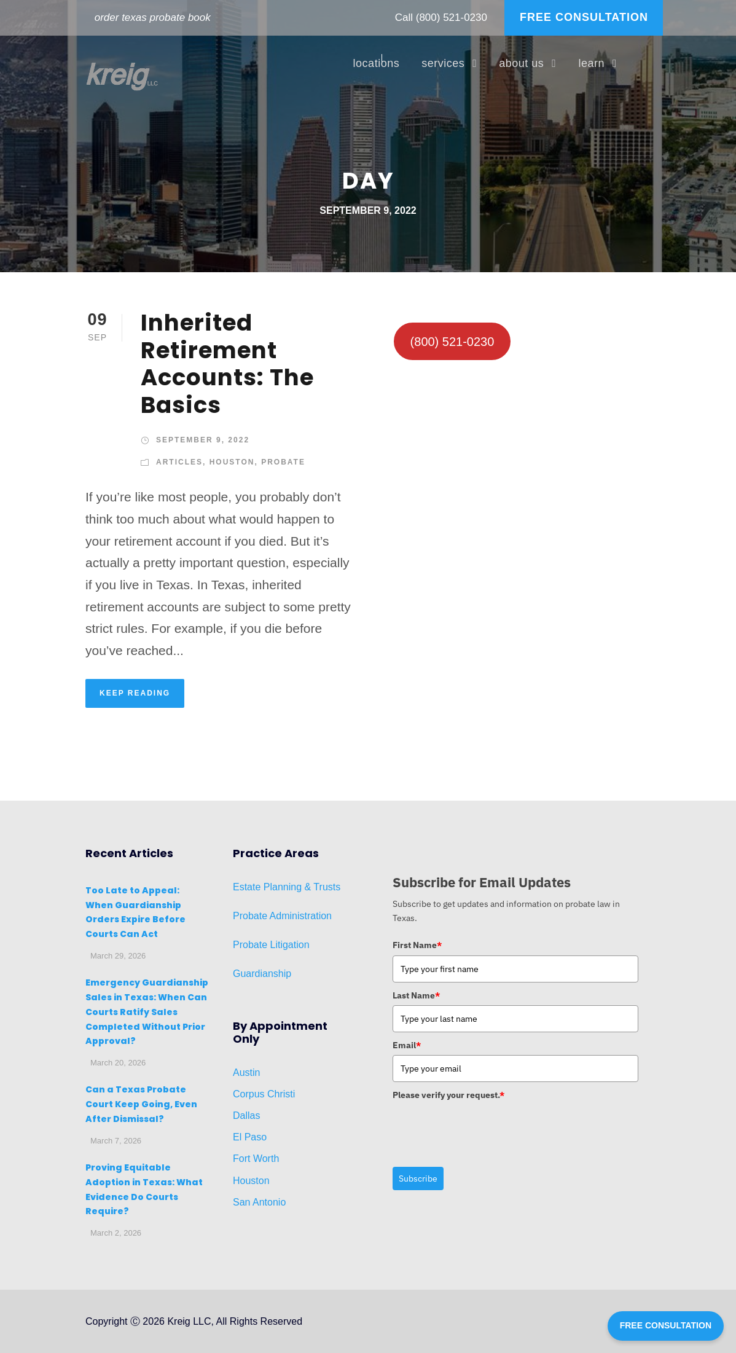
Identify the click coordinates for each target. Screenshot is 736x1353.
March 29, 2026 (118, 955)
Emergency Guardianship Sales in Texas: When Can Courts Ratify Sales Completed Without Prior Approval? (146, 1011)
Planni (275, 887)
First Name (417, 945)
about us (521, 63)
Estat (244, 887)
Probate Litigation (271, 944)
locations (376, 63)
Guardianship (262, 973)
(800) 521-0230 (451, 17)
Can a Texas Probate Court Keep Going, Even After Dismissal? (141, 1104)
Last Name (416, 995)
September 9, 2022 (202, 440)
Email (407, 1045)
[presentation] (486, 1129)
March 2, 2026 (115, 1232)
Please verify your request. (448, 1094)
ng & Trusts (315, 887)
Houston (232, 462)
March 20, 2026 (118, 1062)
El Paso (250, 1137)
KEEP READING (135, 693)
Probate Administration (282, 916)
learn (591, 63)
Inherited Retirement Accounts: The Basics (227, 363)
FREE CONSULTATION (584, 17)
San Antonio (259, 1202)
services (442, 63)
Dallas (246, 1115)
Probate (283, 462)
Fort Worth (256, 1158)
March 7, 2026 (115, 1140)
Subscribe (418, 1178)
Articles (179, 462)
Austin (246, 1072)
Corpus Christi (264, 1094)
